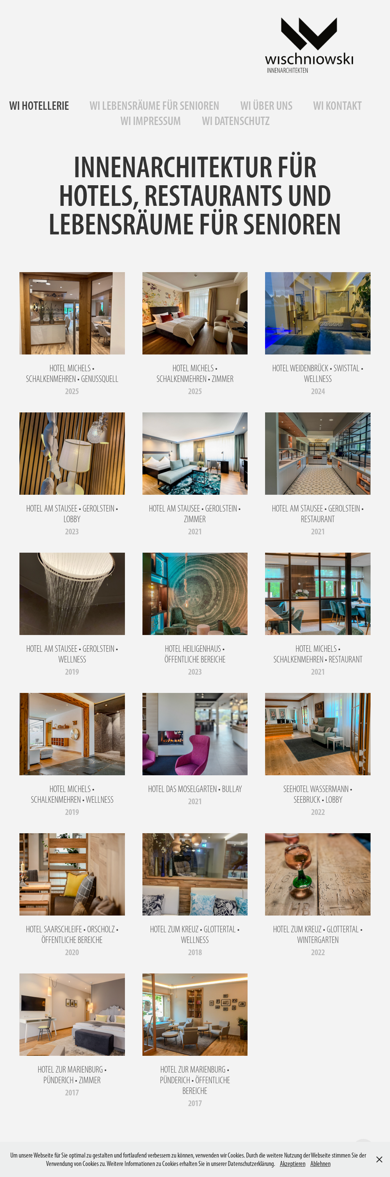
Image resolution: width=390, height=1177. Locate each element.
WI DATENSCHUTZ (236, 121)
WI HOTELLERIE (39, 105)
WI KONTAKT (337, 105)
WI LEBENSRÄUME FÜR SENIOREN (154, 105)
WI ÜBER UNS (266, 105)
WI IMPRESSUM (150, 121)
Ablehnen (320, 1163)
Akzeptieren (292, 1163)
